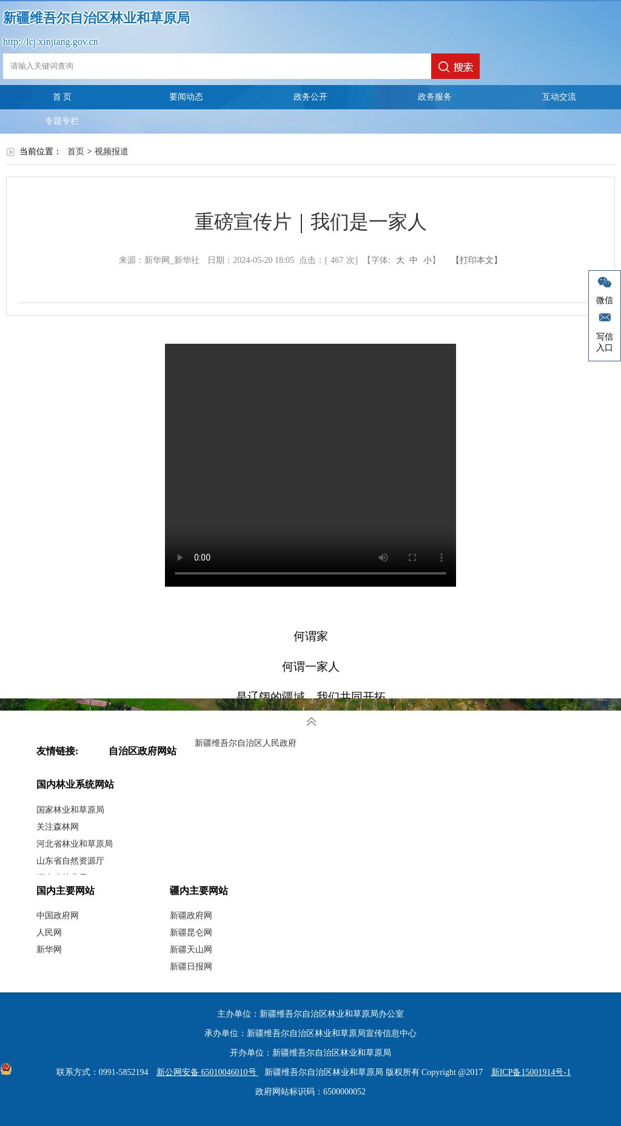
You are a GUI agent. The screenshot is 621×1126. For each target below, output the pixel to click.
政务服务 (435, 96)
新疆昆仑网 (191, 932)
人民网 (49, 932)
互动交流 (559, 96)
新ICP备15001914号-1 (531, 1072)
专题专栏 (62, 121)
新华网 (49, 949)
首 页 (62, 96)
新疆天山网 (191, 949)
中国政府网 (57, 915)
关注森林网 (57, 826)
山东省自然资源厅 (70, 860)
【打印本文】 (476, 260)
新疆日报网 (191, 966)
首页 (75, 151)
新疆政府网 (191, 915)
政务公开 (310, 96)
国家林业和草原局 (70, 809)
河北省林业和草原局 (74, 843)
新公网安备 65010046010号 (204, 1072)
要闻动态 (186, 96)
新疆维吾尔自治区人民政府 (246, 743)
